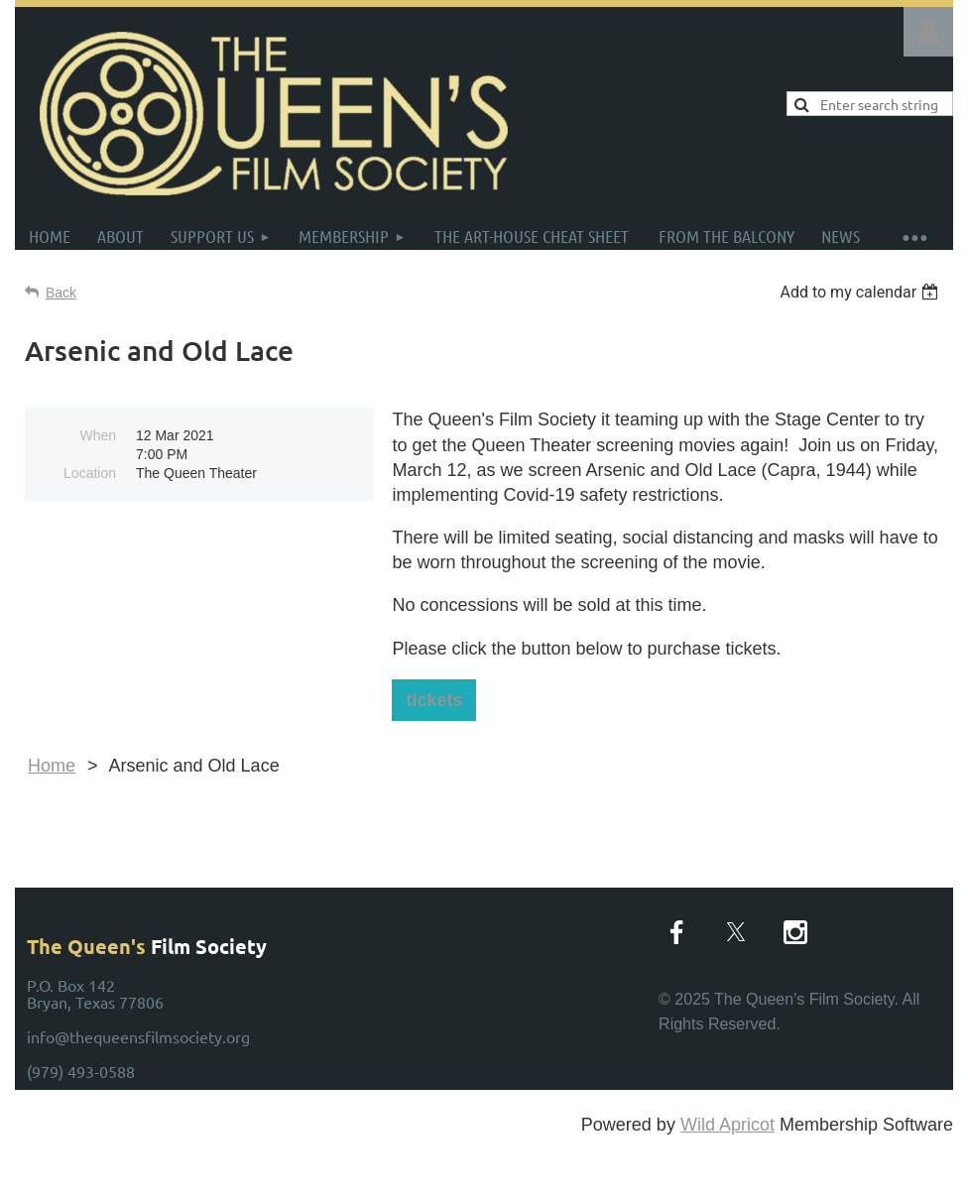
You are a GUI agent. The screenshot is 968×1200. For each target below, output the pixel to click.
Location (89, 473)
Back (61, 292)
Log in (928, 32)
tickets (434, 700)
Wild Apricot (727, 1125)
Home (51, 766)
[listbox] (861, 292)
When (97, 435)
